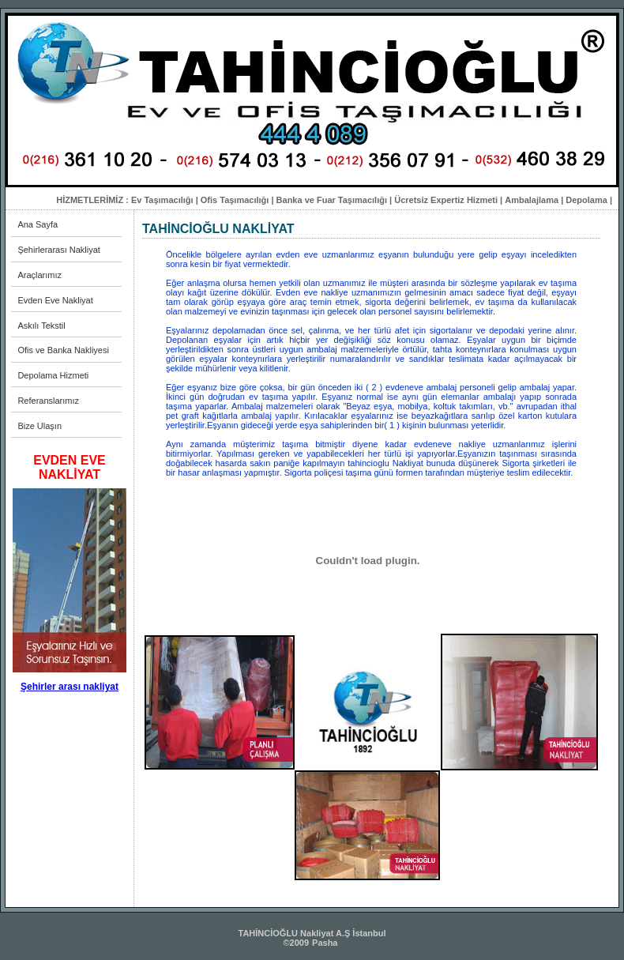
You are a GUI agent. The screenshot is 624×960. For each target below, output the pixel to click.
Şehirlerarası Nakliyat (58, 249)
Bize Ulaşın (39, 426)
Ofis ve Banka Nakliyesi (63, 350)
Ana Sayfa (37, 224)
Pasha (324, 942)
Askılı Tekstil (41, 325)
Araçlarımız (39, 275)
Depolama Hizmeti (52, 375)
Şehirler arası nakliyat (69, 686)
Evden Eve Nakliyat (54, 300)
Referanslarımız (48, 400)
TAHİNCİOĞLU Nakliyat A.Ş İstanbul (311, 933)
